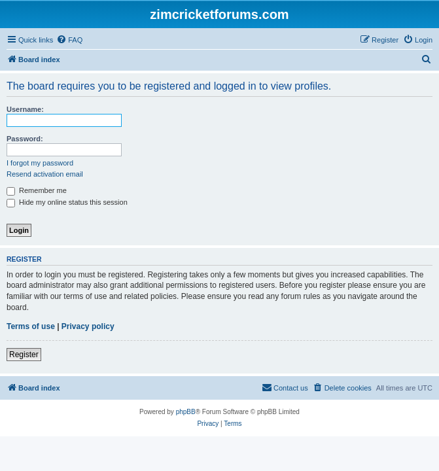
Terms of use (31, 326)
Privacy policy (87, 326)
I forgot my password (40, 163)
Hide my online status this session (67, 202)
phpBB (186, 411)
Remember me (37, 190)
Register (24, 354)
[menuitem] (69, 40)
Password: (25, 139)
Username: (25, 109)
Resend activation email (45, 174)
